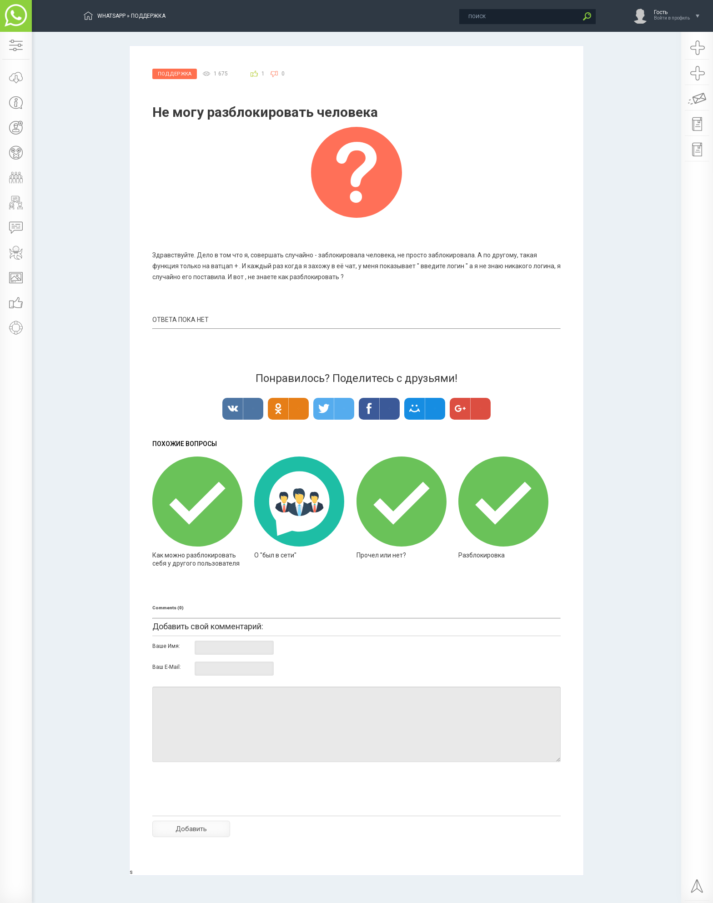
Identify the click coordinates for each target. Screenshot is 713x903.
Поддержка (174, 74)
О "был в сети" (275, 555)
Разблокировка (481, 555)
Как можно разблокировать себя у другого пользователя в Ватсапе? (196, 563)
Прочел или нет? (381, 555)
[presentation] (221, 805)
